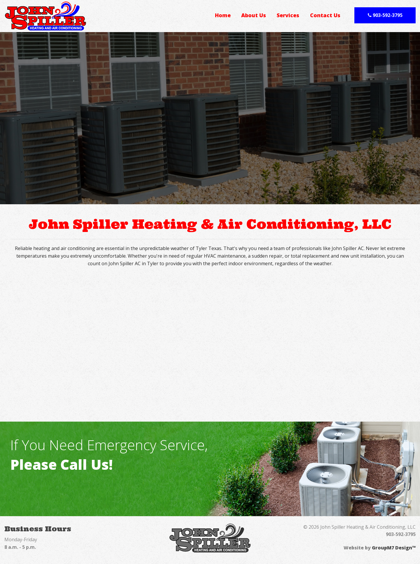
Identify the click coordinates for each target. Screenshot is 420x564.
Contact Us (325, 15)
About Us (253, 15)
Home (223, 15)
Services (288, 15)
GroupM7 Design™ (394, 547)
